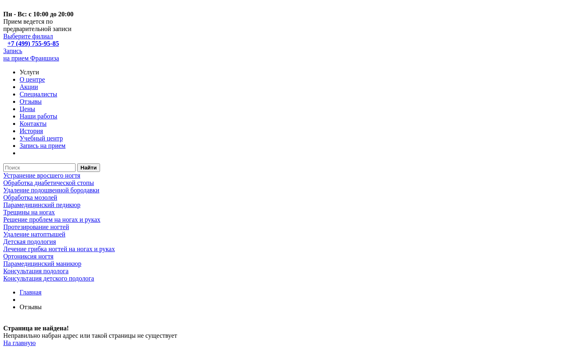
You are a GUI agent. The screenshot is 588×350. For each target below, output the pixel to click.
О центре (32, 79)
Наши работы (38, 116)
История (31, 130)
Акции (29, 86)
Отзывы (31, 101)
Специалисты (38, 94)
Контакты (33, 123)
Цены (27, 108)
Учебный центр (41, 138)
